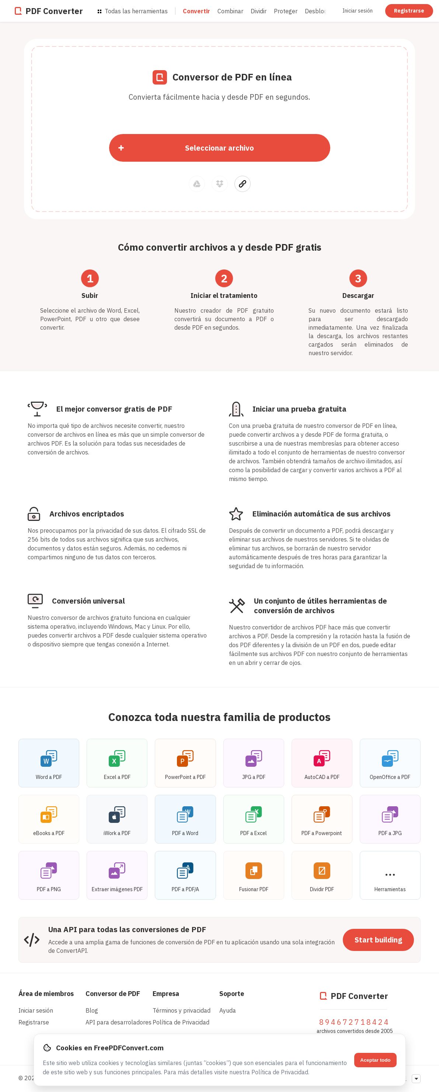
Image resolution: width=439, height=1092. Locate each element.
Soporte (231, 993)
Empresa (166, 993)
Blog (92, 1010)
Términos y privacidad (181, 1010)
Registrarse (409, 10)
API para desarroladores (118, 1022)
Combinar (230, 11)
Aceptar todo (375, 1060)
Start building (378, 940)
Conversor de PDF (113, 993)
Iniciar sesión (357, 10)
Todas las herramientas (133, 11)
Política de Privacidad (181, 1022)
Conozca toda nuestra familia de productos (219, 717)
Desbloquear (322, 11)
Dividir (258, 11)
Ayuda (227, 1010)
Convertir (196, 11)
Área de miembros (46, 993)
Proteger (285, 11)
